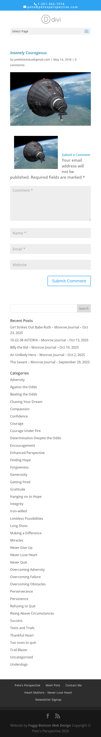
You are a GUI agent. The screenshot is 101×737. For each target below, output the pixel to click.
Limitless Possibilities (26, 518)
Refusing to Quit (23, 606)
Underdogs (19, 664)
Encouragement (22, 445)
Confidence (19, 416)
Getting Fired (20, 482)
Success (16, 620)
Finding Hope (20, 460)
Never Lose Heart (23, 555)
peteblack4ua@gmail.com (32, 59)
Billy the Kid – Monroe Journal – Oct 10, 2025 (44, 347)
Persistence (19, 599)
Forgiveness (19, 467)
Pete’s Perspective (27, 685)
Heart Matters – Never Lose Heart (48, 692)
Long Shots (19, 525)
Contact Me (73, 685)
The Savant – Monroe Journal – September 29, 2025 (50, 362)
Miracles (16, 540)
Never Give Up (21, 547)
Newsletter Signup (48, 700)
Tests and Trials (22, 628)
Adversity (17, 379)
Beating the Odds (23, 394)
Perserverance (21, 591)
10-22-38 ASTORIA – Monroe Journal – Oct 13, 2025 (49, 340)
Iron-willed (18, 511)
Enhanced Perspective (27, 452)
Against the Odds (23, 387)
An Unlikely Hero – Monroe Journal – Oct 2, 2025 (47, 355)
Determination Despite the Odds (35, 438)
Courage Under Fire (25, 430)
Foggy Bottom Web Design (49, 725)
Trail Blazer (18, 650)
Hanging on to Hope (26, 496)
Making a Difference (26, 533)
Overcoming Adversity (27, 569)
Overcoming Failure (25, 577)
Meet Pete (53, 685)
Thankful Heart (22, 635)
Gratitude (17, 489)
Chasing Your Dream (26, 401)
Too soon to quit (23, 642)
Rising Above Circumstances (32, 613)
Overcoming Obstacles (28, 584)
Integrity (16, 504)
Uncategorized (21, 657)
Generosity (18, 474)
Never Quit (18, 562)
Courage (16, 423)
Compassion (20, 409)
